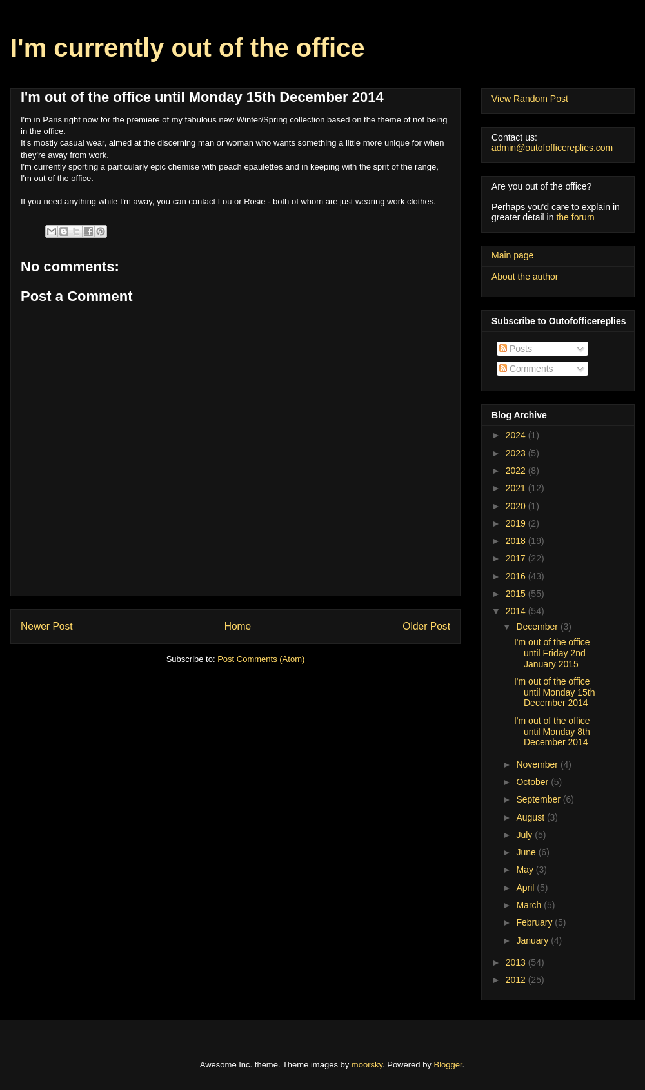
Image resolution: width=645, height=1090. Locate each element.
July (525, 835)
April (526, 887)
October (533, 782)
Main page (512, 255)
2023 (517, 453)
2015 (517, 594)
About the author (525, 276)
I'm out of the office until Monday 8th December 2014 (552, 731)
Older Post (426, 626)
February (535, 922)
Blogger (448, 1064)
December (538, 626)
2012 (517, 980)
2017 (517, 558)
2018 (517, 541)
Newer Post (47, 626)
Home (238, 626)
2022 (517, 470)
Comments (526, 369)
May (525, 869)
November (538, 764)
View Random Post (529, 98)
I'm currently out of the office (187, 48)
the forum (575, 217)
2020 (517, 506)
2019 (517, 523)
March (530, 905)
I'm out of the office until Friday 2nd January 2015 (552, 653)
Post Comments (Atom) (260, 659)
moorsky (367, 1064)
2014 (517, 611)
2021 (517, 488)
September (539, 799)
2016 (517, 576)
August (531, 817)
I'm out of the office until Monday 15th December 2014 (554, 692)
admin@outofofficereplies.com (552, 147)
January (533, 940)
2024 (517, 435)
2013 (517, 962)
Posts (515, 349)
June (527, 852)
